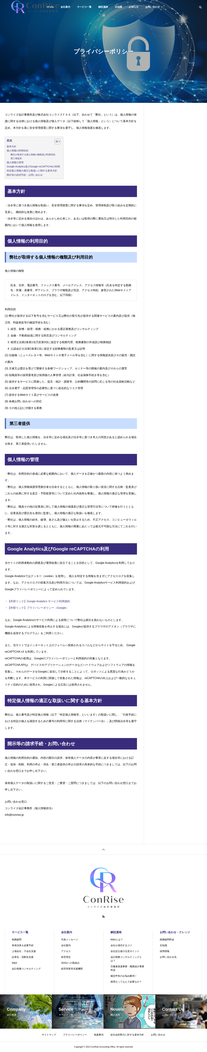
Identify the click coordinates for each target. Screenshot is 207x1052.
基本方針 (11, 146)
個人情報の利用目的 (17, 150)
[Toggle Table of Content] (56, 141)
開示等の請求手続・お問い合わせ (25, 175)
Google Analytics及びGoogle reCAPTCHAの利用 (33, 166)
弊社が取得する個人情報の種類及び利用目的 (33, 154)
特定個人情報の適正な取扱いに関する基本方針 (32, 170)
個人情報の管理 (15, 162)
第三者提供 (16, 158)
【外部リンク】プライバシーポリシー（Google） (38, 607)
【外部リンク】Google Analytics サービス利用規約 (39, 601)
